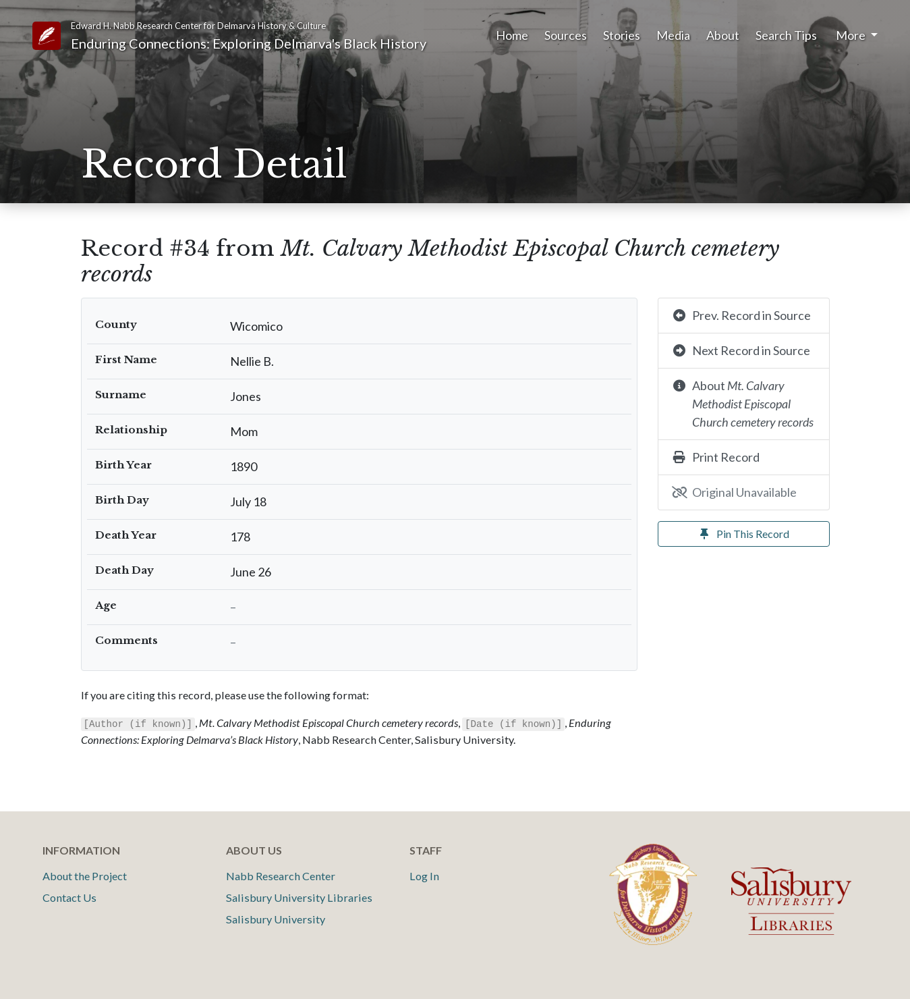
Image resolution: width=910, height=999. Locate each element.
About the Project (84, 875)
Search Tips (786, 35)
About (722, 35)
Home (512, 35)
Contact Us (69, 897)
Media (673, 35)
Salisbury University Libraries (299, 897)
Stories (621, 35)
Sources (565, 35)
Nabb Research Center (280, 875)
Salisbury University (275, 919)
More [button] (852, 35)
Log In (424, 875)
